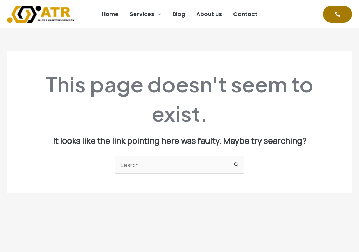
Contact (245, 14)
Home (110, 14)
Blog (178, 14)
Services (145, 14)
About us (209, 14)
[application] (157, 14)
